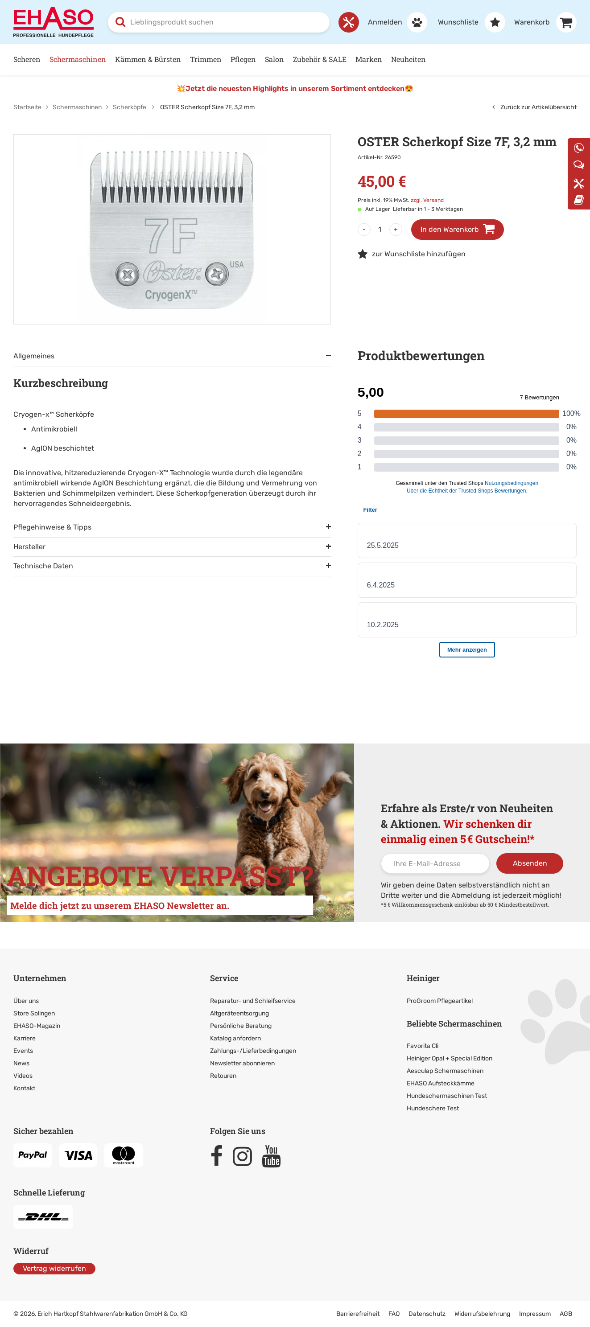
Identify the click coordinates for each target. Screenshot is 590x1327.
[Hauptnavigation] (295, 59)
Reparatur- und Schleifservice (253, 1001)
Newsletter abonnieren (242, 1063)
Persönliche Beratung (241, 1026)
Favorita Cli (422, 1046)
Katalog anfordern (235, 1038)
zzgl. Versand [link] (427, 200)
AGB (566, 1314)
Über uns (26, 1001)
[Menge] (380, 229)
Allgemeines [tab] (33, 356)
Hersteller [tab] (29, 546)
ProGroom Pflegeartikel (440, 1001)
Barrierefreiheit (358, 1314)
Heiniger (423, 978)
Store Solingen (34, 1013)
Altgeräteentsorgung (239, 1013)
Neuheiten (408, 59)
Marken (368, 59)
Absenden (530, 863)
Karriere (24, 1038)
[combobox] (219, 22)
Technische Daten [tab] (43, 566)
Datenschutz (427, 1314)
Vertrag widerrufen (54, 1268)
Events (23, 1051)
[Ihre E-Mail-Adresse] (435, 863)
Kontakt (24, 1088)
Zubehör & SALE (320, 59)
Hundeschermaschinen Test (447, 1096)
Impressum (535, 1314)
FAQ (394, 1314)
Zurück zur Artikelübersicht (534, 107)
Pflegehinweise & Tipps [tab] (52, 527)
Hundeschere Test (433, 1108)
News (21, 1063)
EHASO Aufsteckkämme (440, 1083)
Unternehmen (39, 978)
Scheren (27, 59)
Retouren (223, 1076)
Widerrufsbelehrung (482, 1314)
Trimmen (206, 59)
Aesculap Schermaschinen (445, 1071)
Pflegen (243, 59)
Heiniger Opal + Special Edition (449, 1058)
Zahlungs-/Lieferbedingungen (253, 1051)
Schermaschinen (78, 59)
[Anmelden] (393, 22)
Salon (274, 59)
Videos (23, 1076)
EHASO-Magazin (36, 1026)
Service (224, 978)
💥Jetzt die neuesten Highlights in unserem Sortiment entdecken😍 (295, 88)
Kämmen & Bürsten (148, 59)
